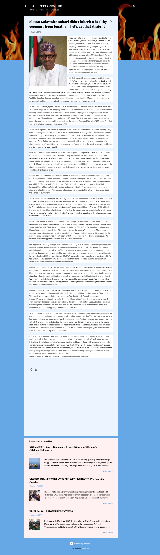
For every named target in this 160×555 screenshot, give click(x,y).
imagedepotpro (85, 548)
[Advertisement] (138, 31)
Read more (108, 471)
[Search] (134, 7)
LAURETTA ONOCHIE (46, 6)
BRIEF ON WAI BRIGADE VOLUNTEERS (51, 511)
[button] (111, 21)
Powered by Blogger (80, 543)
